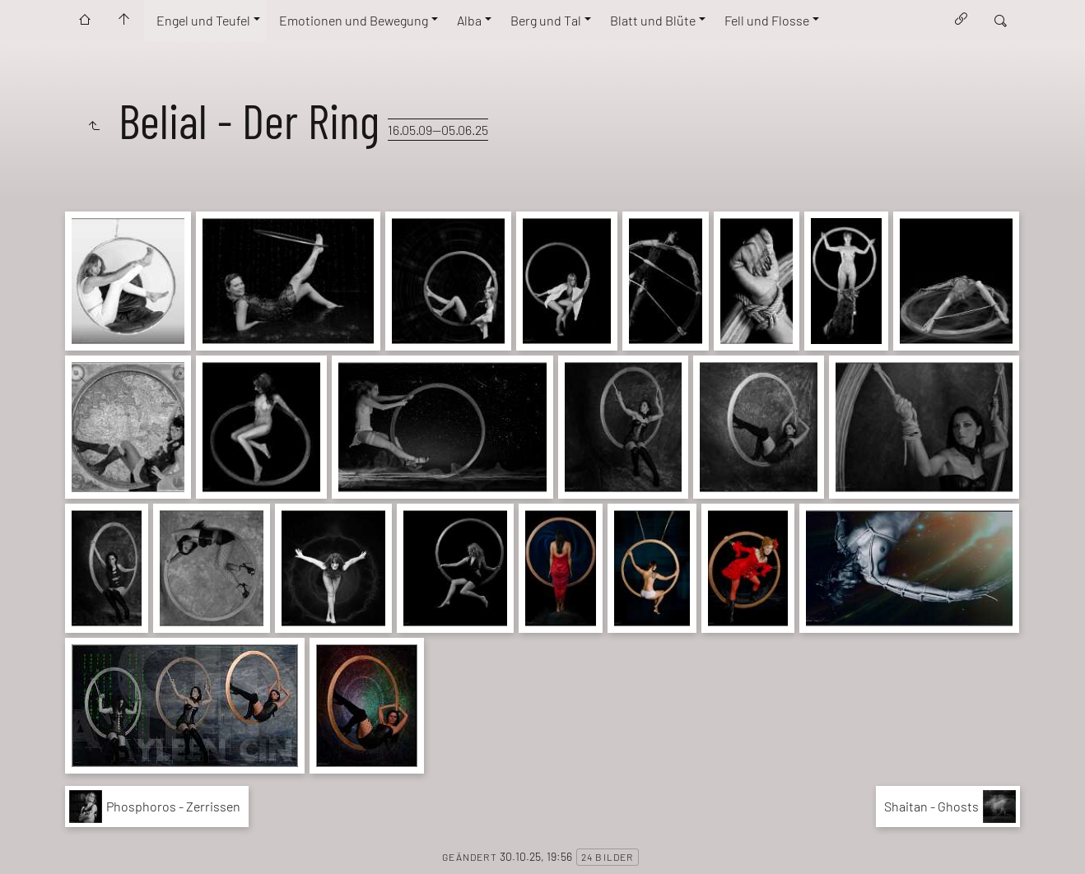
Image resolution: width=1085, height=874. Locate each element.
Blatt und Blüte (653, 20)
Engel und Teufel (203, 20)
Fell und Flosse (766, 20)
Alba (469, 20)
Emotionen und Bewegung (353, 20)
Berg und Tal (545, 20)
